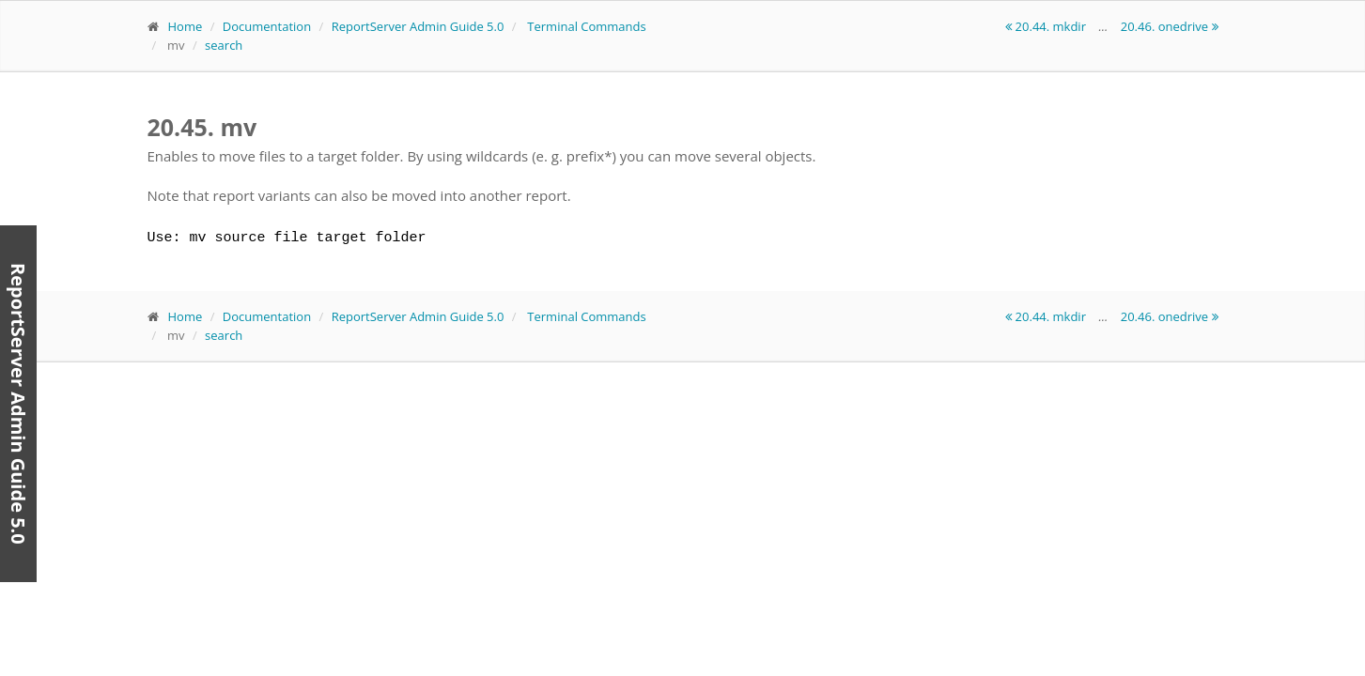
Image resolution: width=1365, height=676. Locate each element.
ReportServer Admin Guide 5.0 (418, 26)
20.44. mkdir (1047, 26)
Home (185, 26)
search (223, 45)
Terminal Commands (586, 26)
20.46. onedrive (1169, 26)
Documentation (267, 26)
